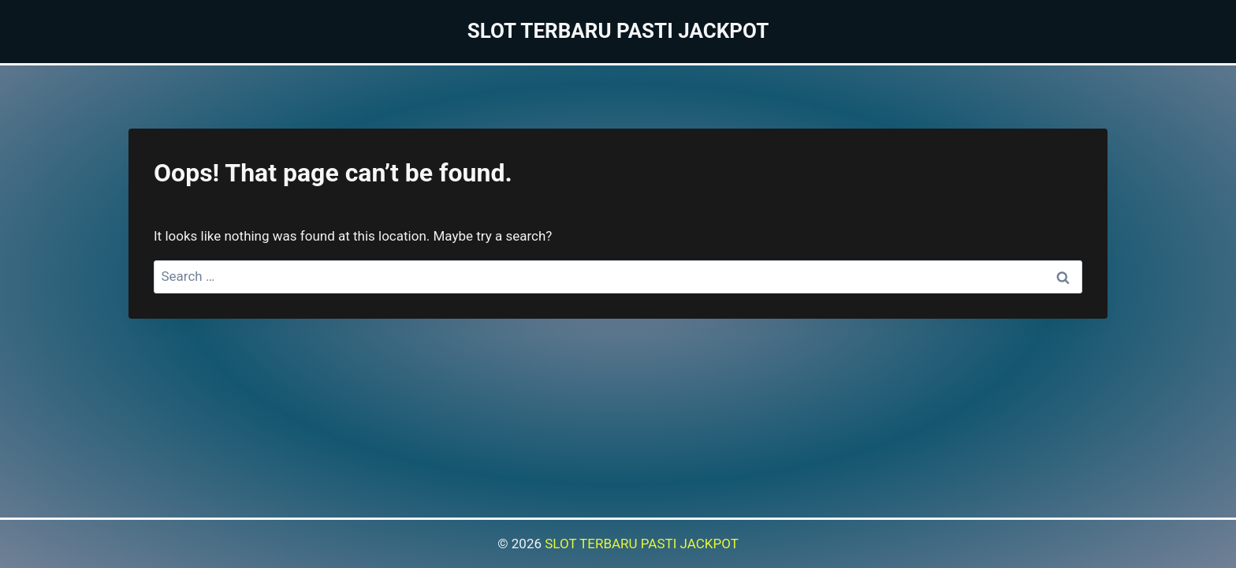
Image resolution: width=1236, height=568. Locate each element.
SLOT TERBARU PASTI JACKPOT (642, 543)
